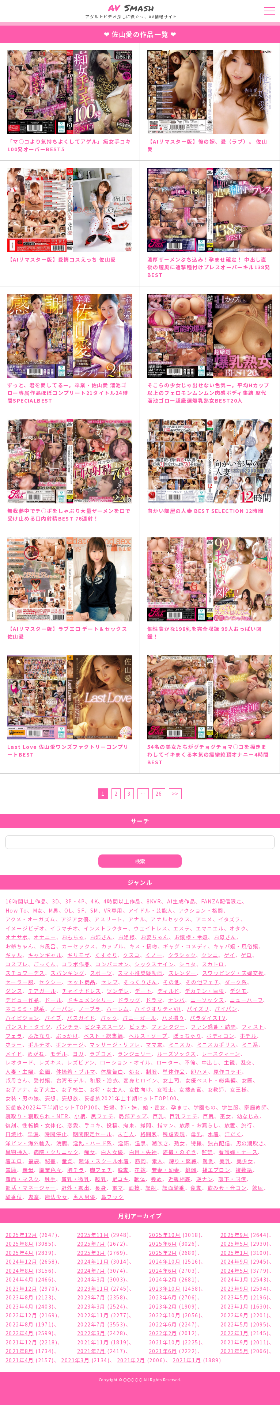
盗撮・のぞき (179, 1151)
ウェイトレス (150, 928)
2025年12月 (21, 1234)
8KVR (154, 901)
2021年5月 (234, 1351)
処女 (134, 1071)
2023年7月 (91, 1297)
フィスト (253, 1026)
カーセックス (78, 946)
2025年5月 (234, 1243)
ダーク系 (236, 982)
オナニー (45, 937)
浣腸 (62, 1143)
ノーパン (61, 1008)
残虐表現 (174, 1134)
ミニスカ (180, 1044)
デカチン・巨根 (204, 990)
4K (94, 901)
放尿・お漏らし (199, 1125)
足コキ (120, 1179)
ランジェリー (134, 1053)
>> (175, 793)
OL (68, 910)
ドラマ (154, 1000)
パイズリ (198, 1008)
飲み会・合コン (227, 1187)
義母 (28, 1169)
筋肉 (140, 1161)
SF (80, 910)
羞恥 (11, 1169)
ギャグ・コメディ (185, 946)
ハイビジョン (22, 1017)
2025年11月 (93, 1234)
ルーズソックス (176, 1053)
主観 (229, 1062)
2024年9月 (234, 1261)
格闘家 (148, 1134)
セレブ (109, 982)
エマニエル (210, 928)
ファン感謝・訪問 (213, 1026)
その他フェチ (202, 982)
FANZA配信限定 (221, 901)
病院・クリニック (56, 1151)
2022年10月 (165, 1315)
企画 (44, 1071)
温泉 (140, 1143)
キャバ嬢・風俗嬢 (235, 946)
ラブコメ (101, 1053)
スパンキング (67, 972)
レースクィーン (221, 1053)
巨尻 (208, 1116)
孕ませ (179, 1107)
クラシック (182, 955)
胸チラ (75, 1169)
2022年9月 (234, 1315)
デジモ (238, 990)
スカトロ (213, 964)
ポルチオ (39, 1044)
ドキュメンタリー (89, 1000)
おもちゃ (73, 937)
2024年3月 (91, 1279)
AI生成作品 (181, 901)
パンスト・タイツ (27, 1026)
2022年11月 (93, 1315)
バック (109, 1017)
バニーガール (139, 1017)
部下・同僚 (232, 1179)
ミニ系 (250, 1044)
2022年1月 (234, 1333)
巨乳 (158, 1116)
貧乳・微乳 (75, 1179)
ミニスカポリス (216, 1044)
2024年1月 (234, 1279)
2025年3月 (91, 1252)
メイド (13, 1053)
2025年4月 (19, 1252)
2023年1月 (234, 1306)
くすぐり (106, 955)
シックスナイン (154, 964)
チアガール (42, 990)
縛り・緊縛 (183, 1161)
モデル (58, 1053)
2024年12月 (21, 1261)
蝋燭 (191, 1169)
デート (143, 990)
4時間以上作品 (122, 901)
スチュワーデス (25, 972)
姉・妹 (129, 1107)
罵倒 (208, 1161)
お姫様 (126, 937)
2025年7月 (91, 1243)
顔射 (151, 1187)
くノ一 (153, 955)
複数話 (244, 1169)
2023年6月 (163, 1297)
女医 (247, 1080)
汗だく (233, 1134)
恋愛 (73, 1125)
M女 (38, 910)
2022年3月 (91, 1333)
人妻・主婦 (19, 1071)
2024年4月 (19, 1279)
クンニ (209, 955)
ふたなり (39, 1035)
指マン (165, 1125)
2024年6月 (163, 1270)
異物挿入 (16, 1151)
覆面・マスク (22, 1179)
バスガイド (81, 1017)
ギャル (13, 955)
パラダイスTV (208, 1017)
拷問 (146, 1125)
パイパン (226, 1008)
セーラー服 (19, 982)
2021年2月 (131, 1360)
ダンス (13, 990)
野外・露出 (75, 1187)
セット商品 (81, 982)
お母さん (225, 937)
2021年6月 (163, 1351)
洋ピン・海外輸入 (27, 1143)
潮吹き (160, 1143)
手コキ (92, 1125)
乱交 (246, 1062)
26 (158, 793)
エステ (181, 928)
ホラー (13, 1044)
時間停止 (56, 1134)
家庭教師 (255, 1107)
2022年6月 (163, 1324)
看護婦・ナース (238, 1151)
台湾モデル (70, 1080)
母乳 (196, 1134)
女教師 (216, 1089)
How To (16, 910)
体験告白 (112, 1071)
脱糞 (123, 1169)
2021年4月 (19, 1360)
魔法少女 (56, 1196)
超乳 (100, 1179)
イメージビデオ (25, 928)
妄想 (50, 1098)
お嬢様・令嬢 (191, 937)
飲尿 (258, 1187)
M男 (54, 910)
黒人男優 (84, 1196)
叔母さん (16, 1080)
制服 (151, 1071)
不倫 (190, 1062)
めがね (36, 1053)
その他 (171, 982)
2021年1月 (187, 1360)
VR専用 (113, 910)
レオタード (19, 1062)
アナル (136, 919)
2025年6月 (163, 1243)
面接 (134, 1187)
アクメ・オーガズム (30, 919)
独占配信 (219, 1143)
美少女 (245, 1161)
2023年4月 (19, 1306)
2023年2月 (163, 1306)
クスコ (131, 955)
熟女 (179, 1143)
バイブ (53, 1017)
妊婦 (109, 1107)
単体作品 (174, 1071)
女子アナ (16, 1089)
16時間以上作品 (25, 901)
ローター (167, 1062)
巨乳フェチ (183, 1116)
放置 (230, 1125)
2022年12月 (21, 1315)
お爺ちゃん (19, 946)
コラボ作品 (76, 964)
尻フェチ (102, 1116)
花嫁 (140, 1169)
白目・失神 (143, 1151)
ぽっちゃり (187, 1035)
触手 (50, 1179)
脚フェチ (101, 1169)
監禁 (207, 1151)
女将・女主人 (106, 1089)
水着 (213, 1134)
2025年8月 (19, 1243)
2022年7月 (91, 1324)
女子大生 (44, 1089)
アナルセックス (170, 919)
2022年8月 (19, 1324)
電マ (117, 1187)
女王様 (238, 1089)
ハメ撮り (173, 1017)
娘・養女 (154, 1107)
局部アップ (133, 1116)
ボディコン (220, 1035)
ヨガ (78, 1053)
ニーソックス (207, 1000)
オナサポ (16, 937)
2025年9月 (234, 1234)
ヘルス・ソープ (148, 1035)
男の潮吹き (250, 1143)
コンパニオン (112, 964)
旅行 (247, 1125)
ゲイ (229, 955)
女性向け (140, 1089)
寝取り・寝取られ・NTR (37, 1116)
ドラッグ (129, 1000)
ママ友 (154, 1044)
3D (56, 901)
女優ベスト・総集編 (210, 1080)
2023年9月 (234, 1288)
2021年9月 (234, 1342)
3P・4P (75, 901)
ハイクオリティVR (158, 1008)
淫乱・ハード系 (93, 1143)
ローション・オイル (125, 1062)
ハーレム (117, 1008)
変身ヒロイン (140, 1080)
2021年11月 (93, 1342)
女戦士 (165, 1089)
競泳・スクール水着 (104, 1161)
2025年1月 (234, 1252)
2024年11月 (93, 1261)
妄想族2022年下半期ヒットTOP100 (51, 1107)
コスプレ (16, 964)
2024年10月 (165, 1261)
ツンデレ (118, 990)
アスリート (108, 919)
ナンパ (176, 1000)
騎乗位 (13, 1196)
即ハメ (199, 1071)
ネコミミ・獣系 (25, 1008)
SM (94, 910)
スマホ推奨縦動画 (140, 972)
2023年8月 (19, 1297)
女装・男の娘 (22, 1098)
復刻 (11, 1125)
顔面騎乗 (173, 1187)
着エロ (13, 1161)
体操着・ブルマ (75, 1071)
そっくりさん (140, 982)
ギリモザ (78, 955)
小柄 (80, 1116)
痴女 (89, 1151)
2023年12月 (21, 1288)
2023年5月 (234, 1297)
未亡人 (126, 1134)
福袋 (33, 1161)
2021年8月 (19, 1351)
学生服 (230, 1107)
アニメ (204, 919)
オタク (238, 928)
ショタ (187, 964)
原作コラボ (227, 1071)
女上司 (171, 1080)
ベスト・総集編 (103, 1035)
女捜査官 (190, 1089)
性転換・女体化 (42, 1125)
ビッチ (137, 1026)
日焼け (13, 1134)
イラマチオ (64, 928)
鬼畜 (33, 1196)
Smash (131, 8)
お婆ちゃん (155, 937)
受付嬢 (42, 1080)
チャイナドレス (81, 990)
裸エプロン (216, 1169)
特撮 (196, 1143)
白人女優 (112, 1151)
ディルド (168, 990)
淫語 (123, 1143)
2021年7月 (91, 1351)
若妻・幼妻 (166, 1169)
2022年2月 (163, 1333)
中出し (209, 1062)
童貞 (67, 1161)
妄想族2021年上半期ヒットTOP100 (130, 1098)
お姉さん (101, 937)
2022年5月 (234, 1324)
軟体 (139, 1179)
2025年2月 (163, 1252)
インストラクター (106, 928)
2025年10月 (165, 1234)
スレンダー (183, 972)
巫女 (225, 1116)
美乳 (225, 1161)
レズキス (50, 1062)
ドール (53, 1000)
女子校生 (72, 1089)
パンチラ (67, 1026)
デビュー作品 (22, 1000)
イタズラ (229, 919)
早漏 (33, 1134)
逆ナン (204, 1179)
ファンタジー (168, 1026)
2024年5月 (234, 1270)
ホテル (248, 1035)
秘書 (50, 1161)
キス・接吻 (143, 946)
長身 (100, 1187)
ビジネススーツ (104, 1026)
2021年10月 (165, 1342)
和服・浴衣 (104, 1080)
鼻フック (112, 1196)
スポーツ (101, 972)
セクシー (50, 982)
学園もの (205, 1107)
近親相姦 (179, 1179)
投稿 (112, 1125)
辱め (156, 1179)
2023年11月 (93, 1288)
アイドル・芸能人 (150, 910)
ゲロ (246, 955)
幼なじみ (248, 1116)
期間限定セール (92, 1134)
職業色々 (50, 1169)
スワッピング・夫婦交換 (233, 972)
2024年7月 (91, 1270)
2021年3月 (75, 1360)
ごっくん (45, 964)
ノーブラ (90, 1008)
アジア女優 (75, 919)
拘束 (129, 1125)
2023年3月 (91, 1306)
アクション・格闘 (201, 910)
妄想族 (70, 1098)
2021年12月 (21, 1342)
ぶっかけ (67, 1035)
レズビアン (80, 1062)
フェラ (13, 1035)
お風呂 (47, 946)
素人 (157, 1161)
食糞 (196, 1187)
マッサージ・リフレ (115, 1044)
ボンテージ (70, 1044)
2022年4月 (19, 1333)
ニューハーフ (246, 1000)
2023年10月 (165, 1288)
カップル (112, 946)
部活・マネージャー (30, 1187)
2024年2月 (163, 1279)
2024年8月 (19, 1270)
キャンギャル (45, 955)
